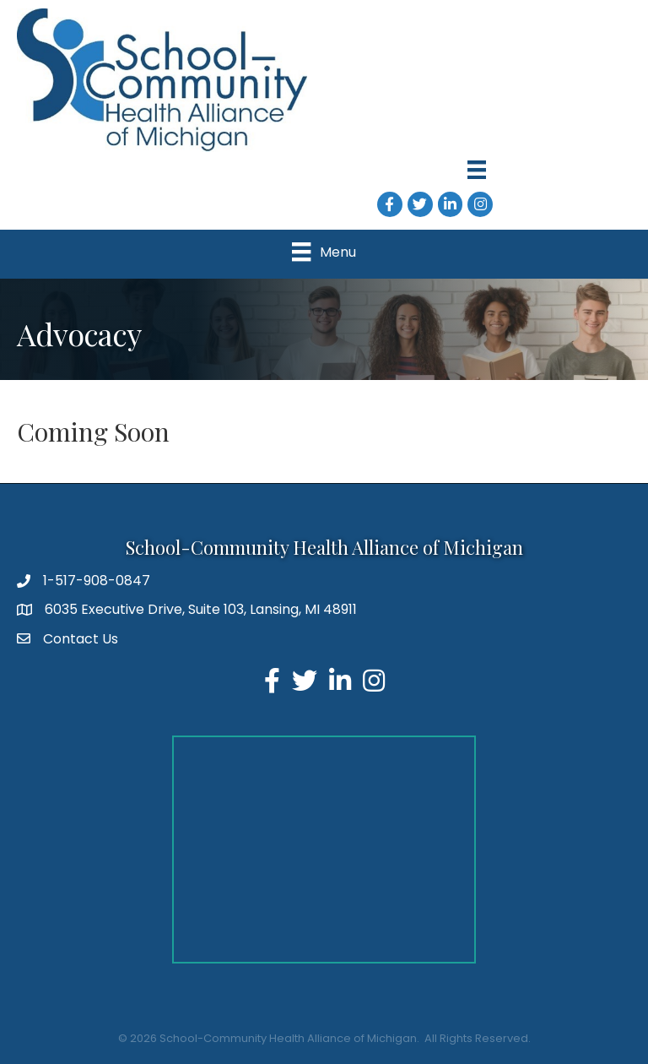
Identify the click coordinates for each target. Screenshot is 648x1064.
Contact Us (80, 639)
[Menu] (477, 169)
